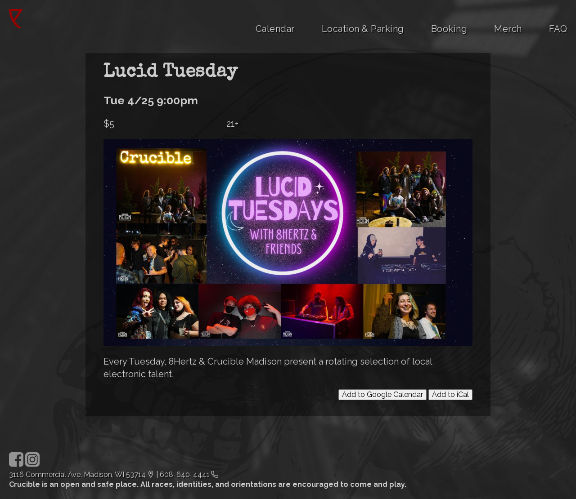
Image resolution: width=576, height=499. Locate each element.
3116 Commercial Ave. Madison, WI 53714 (77, 474)
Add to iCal (450, 394)
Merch (508, 28)
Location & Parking (363, 28)
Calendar (275, 28)
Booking (449, 28)
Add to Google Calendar (382, 394)
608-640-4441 (185, 474)
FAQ (558, 28)
